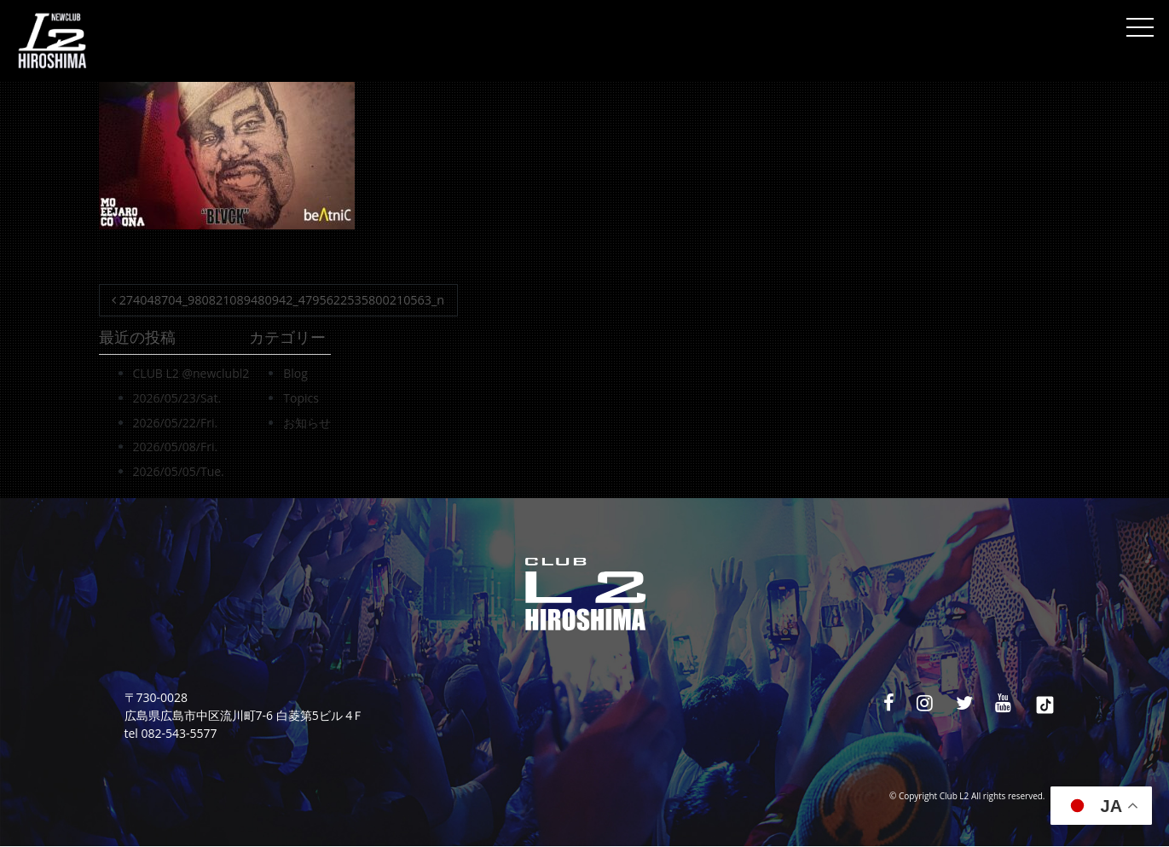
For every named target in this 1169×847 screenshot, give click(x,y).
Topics (301, 398)
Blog (295, 373)
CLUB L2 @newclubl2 (191, 373)
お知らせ (307, 423)
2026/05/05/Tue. (178, 471)
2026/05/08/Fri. (175, 446)
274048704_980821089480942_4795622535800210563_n (278, 300)
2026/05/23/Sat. (177, 398)
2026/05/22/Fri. (175, 423)
